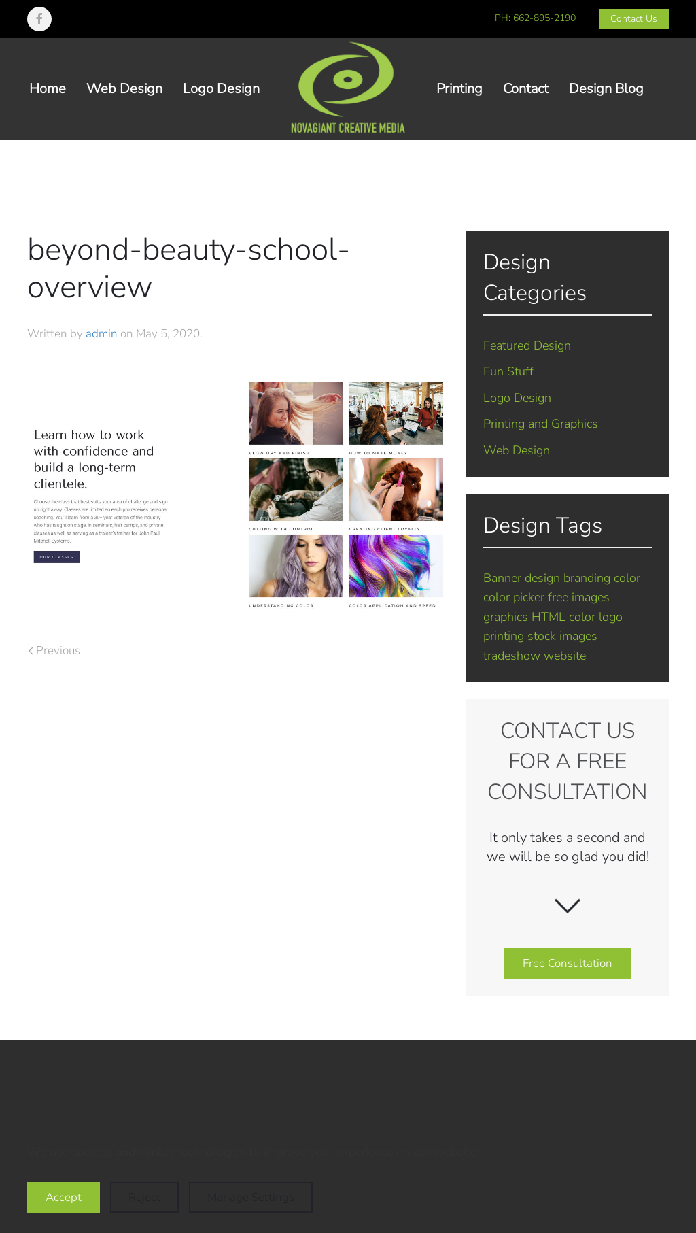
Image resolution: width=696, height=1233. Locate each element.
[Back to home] (348, 89)
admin (102, 333)
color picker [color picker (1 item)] (513, 597)
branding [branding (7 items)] (586, 578)
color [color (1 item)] (627, 578)
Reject (144, 1197)
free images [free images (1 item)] (579, 597)
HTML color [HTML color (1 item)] (563, 617)
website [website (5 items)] (565, 655)
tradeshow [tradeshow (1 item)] (511, 655)
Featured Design (527, 345)
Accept (64, 1197)
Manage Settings (250, 1197)
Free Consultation (567, 963)
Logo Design (221, 89)
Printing (459, 89)
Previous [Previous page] (54, 650)
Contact (526, 89)
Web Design (124, 89)
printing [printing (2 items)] (503, 636)
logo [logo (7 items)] (611, 617)
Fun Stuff (508, 371)
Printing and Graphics (540, 424)
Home (47, 89)
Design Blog (606, 89)
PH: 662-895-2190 (535, 18)
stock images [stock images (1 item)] (562, 636)
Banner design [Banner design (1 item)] (521, 578)
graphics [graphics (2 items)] (505, 617)
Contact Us (633, 18)
